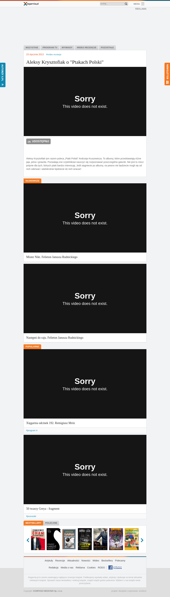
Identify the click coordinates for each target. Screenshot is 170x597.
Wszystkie (32, 47)
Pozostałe (107, 47)
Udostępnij (40, 141)
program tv (32, 430)
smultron (142, 591)
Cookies (91, 567)
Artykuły (49, 560)
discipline (122, 591)
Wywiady (67, 47)
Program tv (50, 47)
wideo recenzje (54, 54)
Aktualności (73, 560)
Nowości (86, 560)
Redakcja (53, 567)
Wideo (95, 560)
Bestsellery (33, 523)
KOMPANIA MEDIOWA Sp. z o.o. (48, 591)
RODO (101, 567)
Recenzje (60, 560)
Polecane (51, 523)
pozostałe (31, 516)
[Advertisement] (86, 26)
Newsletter (167, 74)
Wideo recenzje (86, 47)
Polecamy (120, 560)
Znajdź (126, 4)
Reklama (80, 567)
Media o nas (67, 567)
